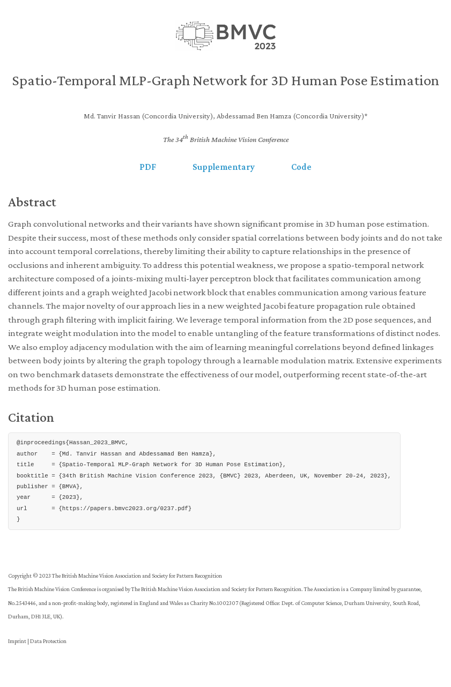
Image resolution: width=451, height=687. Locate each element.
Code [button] (301, 167)
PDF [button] (147, 167)
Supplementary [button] (224, 167)
